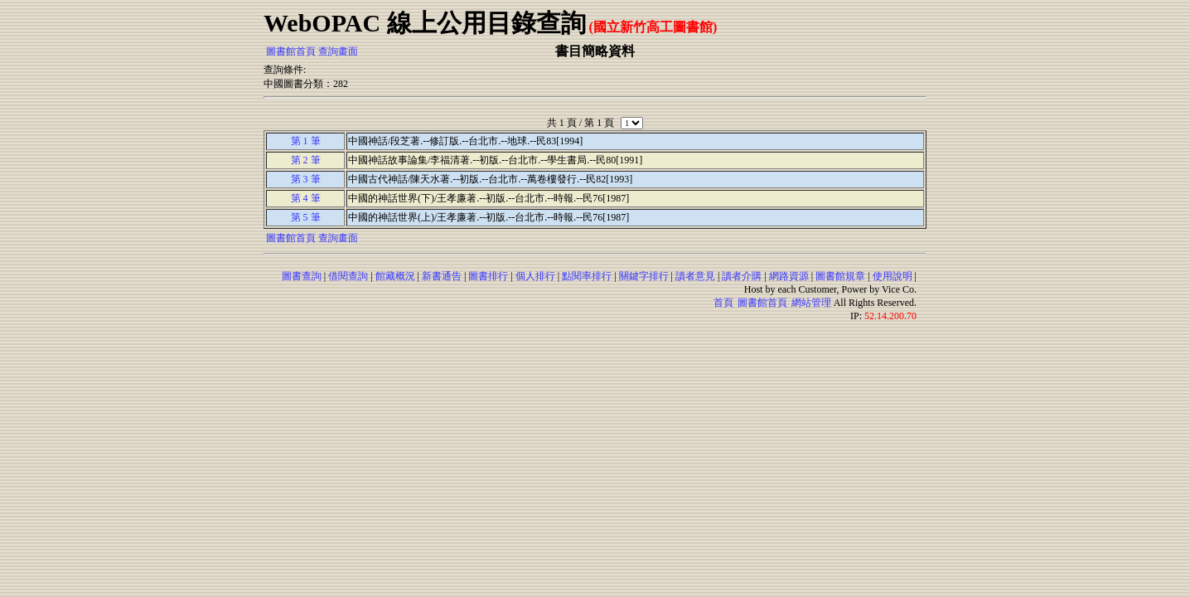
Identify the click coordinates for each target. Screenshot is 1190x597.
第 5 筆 (306, 217)
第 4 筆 (306, 198)
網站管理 (811, 302)
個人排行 (535, 276)
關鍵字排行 (644, 276)
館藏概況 (395, 276)
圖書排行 (488, 276)
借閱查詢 (348, 276)
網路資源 (789, 276)
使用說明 (892, 276)
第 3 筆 (306, 179)
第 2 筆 (306, 160)
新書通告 (442, 276)
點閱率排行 (587, 276)
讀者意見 (695, 276)
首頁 (723, 302)
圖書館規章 (840, 276)
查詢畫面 (338, 51)
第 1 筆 (306, 141)
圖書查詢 (302, 276)
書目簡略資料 (595, 51)
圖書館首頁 (291, 51)
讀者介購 (742, 276)
